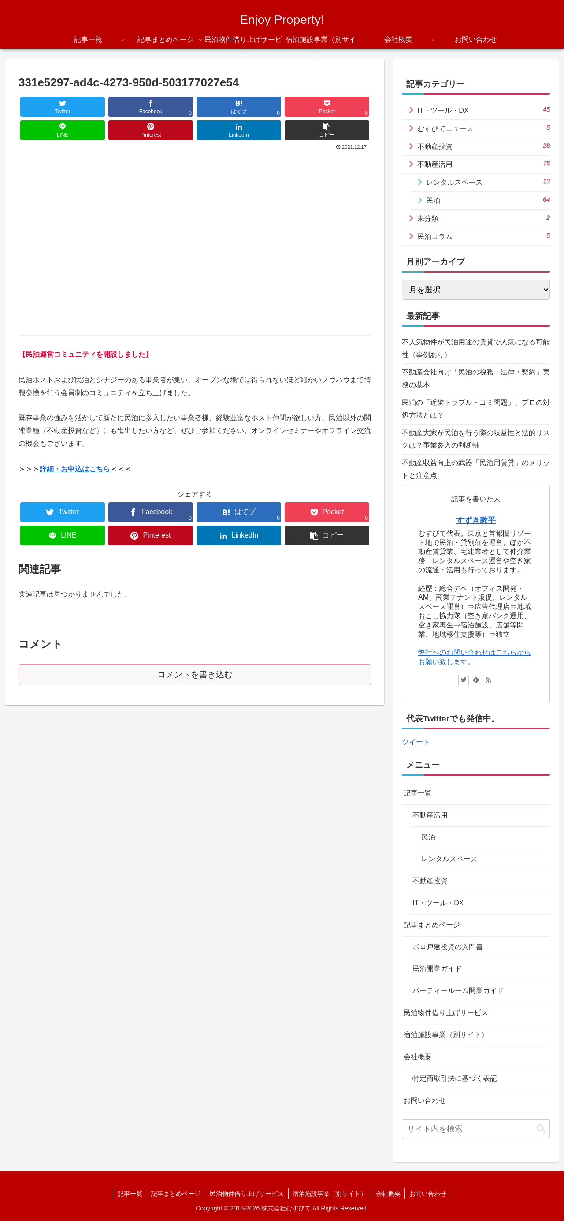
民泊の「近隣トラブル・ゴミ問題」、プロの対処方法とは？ (476, 409)
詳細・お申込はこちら (75, 469)
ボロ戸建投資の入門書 (447, 947)
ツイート (416, 742)
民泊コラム (483, 236)
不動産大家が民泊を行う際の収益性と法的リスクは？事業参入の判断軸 (476, 439)
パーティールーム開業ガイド (458, 990)
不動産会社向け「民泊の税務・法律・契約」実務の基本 (476, 378)
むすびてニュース (483, 128)
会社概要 (418, 1056)
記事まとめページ (432, 925)
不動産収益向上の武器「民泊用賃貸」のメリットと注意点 (476, 469)
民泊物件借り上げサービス (446, 1012)
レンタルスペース (488, 181)
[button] (541, 1129)
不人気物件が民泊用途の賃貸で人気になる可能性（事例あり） (476, 348)
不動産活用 (483, 163)
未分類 (483, 218)
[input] (476, 1129)
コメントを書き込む (195, 674)
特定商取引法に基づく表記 (454, 1078)
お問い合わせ (425, 1100)
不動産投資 (483, 146)
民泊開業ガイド (437, 968)
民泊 (488, 199)
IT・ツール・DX (483, 110)
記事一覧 (418, 793)
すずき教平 (476, 520)
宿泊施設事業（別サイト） (446, 1034)
